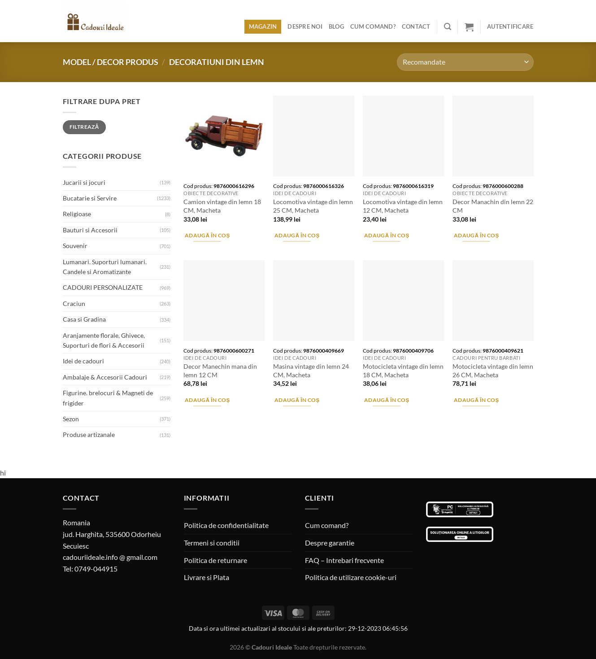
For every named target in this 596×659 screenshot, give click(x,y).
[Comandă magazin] (465, 62)
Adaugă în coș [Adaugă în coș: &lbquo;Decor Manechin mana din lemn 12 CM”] (207, 400)
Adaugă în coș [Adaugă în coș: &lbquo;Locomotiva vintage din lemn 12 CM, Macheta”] (386, 235)
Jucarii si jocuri (84, 182)
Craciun (74, 303)
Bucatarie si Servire (90, 198)
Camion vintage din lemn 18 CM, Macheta (222, 206)
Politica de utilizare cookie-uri (350, 577)
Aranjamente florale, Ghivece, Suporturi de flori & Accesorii (104, 340)
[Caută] (447, 26)
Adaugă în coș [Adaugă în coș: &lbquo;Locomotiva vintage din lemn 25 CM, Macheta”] (297, 235)
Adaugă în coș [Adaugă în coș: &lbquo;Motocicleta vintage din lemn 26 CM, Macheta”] (476, 400)
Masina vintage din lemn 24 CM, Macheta (311, 370)
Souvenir (75, 245)
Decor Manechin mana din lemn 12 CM (220, 370)
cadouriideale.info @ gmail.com (110, 557)
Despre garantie (329, 542)
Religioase (77, 214)
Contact (416, 26)
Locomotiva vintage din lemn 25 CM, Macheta (313, 206)
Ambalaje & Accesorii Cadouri (105, 377)
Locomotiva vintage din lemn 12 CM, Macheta (403, 206)
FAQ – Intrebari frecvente (344, 560)
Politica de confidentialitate (226, 525)
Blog (336, 26)
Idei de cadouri (83, 361)
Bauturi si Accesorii (90, 230)
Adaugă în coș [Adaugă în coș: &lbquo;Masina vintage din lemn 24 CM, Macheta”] (297, 400)
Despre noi (304, 26)
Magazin (263, 26)
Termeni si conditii (211, 542)
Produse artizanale (89, 434)
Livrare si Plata (206, 577)
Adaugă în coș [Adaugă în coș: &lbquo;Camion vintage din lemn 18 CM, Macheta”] (207, 235)
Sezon (71, 419)
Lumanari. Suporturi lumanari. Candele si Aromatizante (105, 266)
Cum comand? (373, 26)
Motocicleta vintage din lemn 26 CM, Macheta (492, 370)
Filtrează (84, 126)
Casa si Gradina (84, 319)
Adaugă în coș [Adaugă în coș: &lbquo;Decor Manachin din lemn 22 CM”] (476, 235)
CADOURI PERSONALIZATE (103, 287)
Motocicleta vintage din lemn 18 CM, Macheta (403, 370)
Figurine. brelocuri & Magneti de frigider (108, 397)
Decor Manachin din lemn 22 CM (492, 206)
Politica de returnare (215, 560)
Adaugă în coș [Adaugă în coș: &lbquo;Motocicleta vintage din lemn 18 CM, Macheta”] (386, 400)
